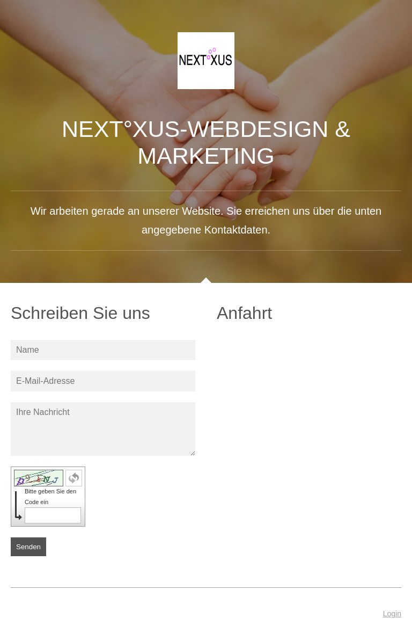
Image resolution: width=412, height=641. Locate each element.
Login (392, 613)
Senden (28, 547)
